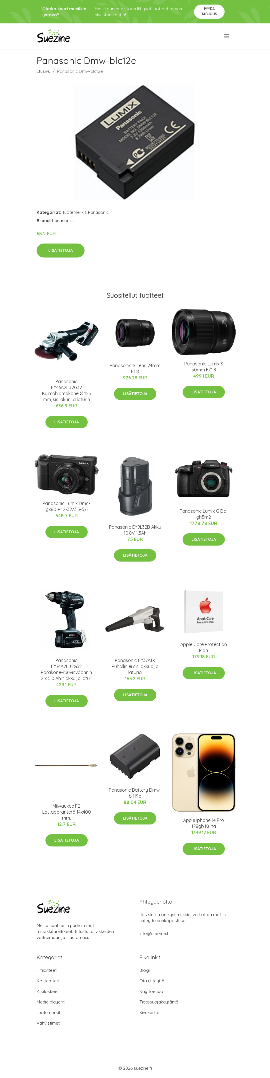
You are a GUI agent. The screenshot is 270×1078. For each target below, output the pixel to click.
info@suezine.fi (154, 933)
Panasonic (98, 212)
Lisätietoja (60, 250)
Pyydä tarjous (209, 11)
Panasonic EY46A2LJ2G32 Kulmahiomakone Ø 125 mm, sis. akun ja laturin (66, 390)
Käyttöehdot (152, 991)
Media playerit (51, 1002)
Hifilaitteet (47, 970)
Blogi (144, 970)
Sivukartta (149, 1012)
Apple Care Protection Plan (203, 647)
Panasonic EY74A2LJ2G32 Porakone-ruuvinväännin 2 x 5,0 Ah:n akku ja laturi (66, 669)
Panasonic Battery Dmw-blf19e (135, 793)
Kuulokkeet (48, 991)
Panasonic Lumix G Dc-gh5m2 (204, 514)
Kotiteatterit (49, 981)
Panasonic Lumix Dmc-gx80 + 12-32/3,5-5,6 (66, 506)
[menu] (227, 36)
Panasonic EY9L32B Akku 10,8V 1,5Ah (135, 530)
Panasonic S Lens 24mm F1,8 (135, 368)
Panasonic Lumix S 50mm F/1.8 (203, 367)
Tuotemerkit (74, 212)
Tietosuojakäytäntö (159, 1002)
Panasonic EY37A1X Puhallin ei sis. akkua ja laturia (135, 666)
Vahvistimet (48, 1023)
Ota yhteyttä (151, 981)
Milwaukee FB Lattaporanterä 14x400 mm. (66, 812)
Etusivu (43, 71)
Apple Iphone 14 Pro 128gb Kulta (203, 823)
